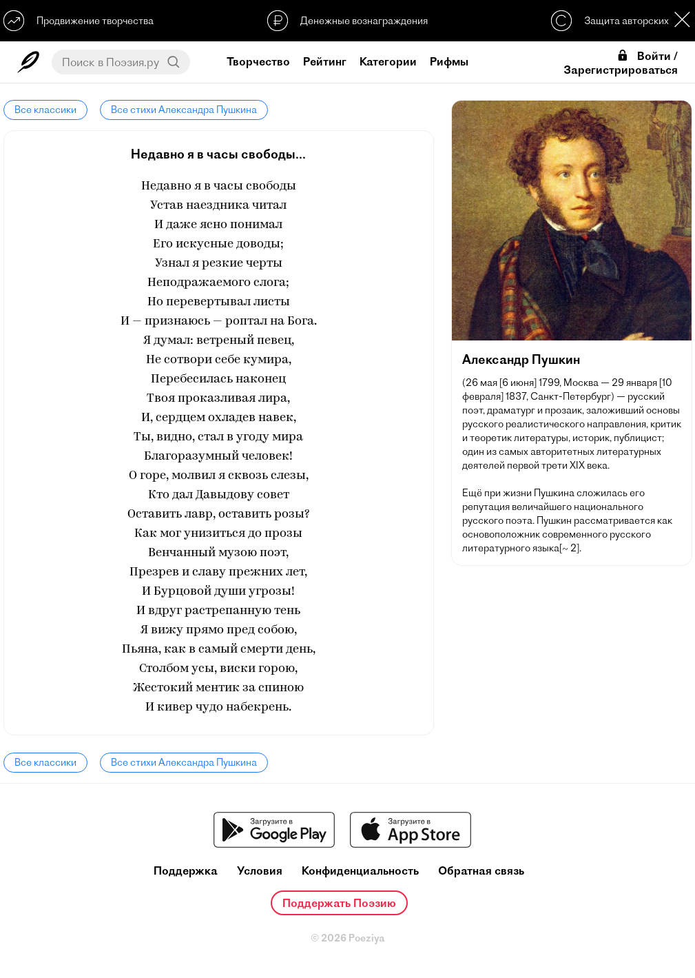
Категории (388, 61)
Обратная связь (481, 871)
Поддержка (186, 871)
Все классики (45, 109)
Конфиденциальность (360, 871)
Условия (259, 871)
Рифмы (449, 61)
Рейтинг (324, 61)
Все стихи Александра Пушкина (184, 109)
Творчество (258, 61)
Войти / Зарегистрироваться (620, 63)
